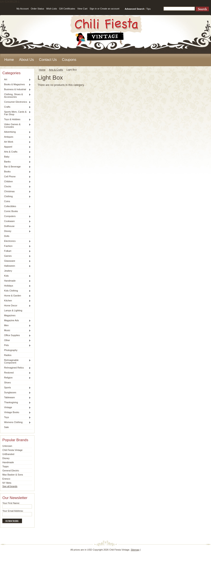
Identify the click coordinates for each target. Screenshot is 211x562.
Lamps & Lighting (13, 310)
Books (16, 171)
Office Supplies (16, 335)
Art (16, 79)
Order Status (37, 8)
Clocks (16, 186)
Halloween (16, 266)
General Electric (10, 470)
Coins (7, 201)
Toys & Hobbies (16, 119)
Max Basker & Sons (12, 474)
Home (42, 69)
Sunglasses (16, 392)
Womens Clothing (16, 422)
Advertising (16, 132)
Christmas (16, 191)
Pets (16, 345)
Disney (16, 231)
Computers (16, 216)
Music (16, 330)
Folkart (16, 251)
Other (16, 340)
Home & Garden (16, 295)
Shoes (7, 382)
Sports (16, 387)
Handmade (16, 280)
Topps (5, 466)
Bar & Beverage (16, 166)
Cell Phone (16, 176)
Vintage (16, 407)
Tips (148, 9)
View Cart (82, 8)
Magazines (10, 315)
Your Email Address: (13, 511)
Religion (16, 377)
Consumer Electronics (16, 102)
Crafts (16, 107)
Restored (16, 372)
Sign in (93, 8)
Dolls (6, 236)
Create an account (109, 8)
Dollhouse (16, 226)
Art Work (16, 141)
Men (16, 325)
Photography (10, 350)
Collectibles (16, 206)
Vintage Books (16, 412)
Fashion (16, 246)
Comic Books (11, 211)
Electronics (16, 241)
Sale (6, 427)
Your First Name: (11, 503)
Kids (16, 275)
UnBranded (8, 454)
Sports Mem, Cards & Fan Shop (16, 113)
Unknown (7, 446)
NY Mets (6, 483)
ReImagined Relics (16, 367)
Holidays (16, 285)
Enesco (6, 478)
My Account (22, 8)
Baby (16, 156)
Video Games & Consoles (16, 125)
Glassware (16, 261)
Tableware (16, 397)
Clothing (16, 196)
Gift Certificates (67, 8)
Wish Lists (51, 8)
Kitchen (16, 300)
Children (16, 181)
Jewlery (8, 270)
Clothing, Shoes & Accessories (16, 95)
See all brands (9, 486)
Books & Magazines (16, 84)
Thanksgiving (16, 402)
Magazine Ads (16, 320)
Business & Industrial (16, 89)
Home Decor (16, 305)
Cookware (16, 221)
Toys (16, 417)
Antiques (16, 137)
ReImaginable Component (16, 361)
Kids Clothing (16, 290)
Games (16, 256)
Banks (16, 161)
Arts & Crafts (16, 151)
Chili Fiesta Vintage (12, 450)
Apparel (16, 146)
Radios (7, 355)
